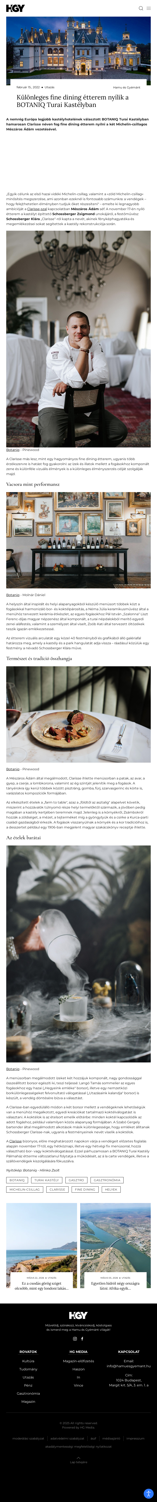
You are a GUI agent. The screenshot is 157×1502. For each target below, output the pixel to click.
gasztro (76, 1180)
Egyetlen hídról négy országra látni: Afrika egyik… (115, 1286)
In (78, 1377)
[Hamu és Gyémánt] (15, 8)
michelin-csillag (25, 1189)
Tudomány (28, 1369)
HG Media (87, 1427)
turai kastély (46, 1180)
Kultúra (28, 1361)
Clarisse (15, 1141)
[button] (149, 8)
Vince (78, 1385)
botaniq (17, 1180)
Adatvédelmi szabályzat (67, 1438)
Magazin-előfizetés (78, 1361)
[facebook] (82, 1339)
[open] (149, 1494)
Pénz (28, 1385)
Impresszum (135, 1438)
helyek (111, 1189)
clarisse (57, 1189)
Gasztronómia (28, 1393)
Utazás (28, 1377)
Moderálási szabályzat (28, 1438)
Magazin (28, 1402)
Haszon (78, 1369)
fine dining (85, 1189)
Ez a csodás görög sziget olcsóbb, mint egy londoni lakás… (42, 1286)
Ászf (93, 1438)
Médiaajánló (111, 1438)
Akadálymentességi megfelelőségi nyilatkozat (78, 1446)
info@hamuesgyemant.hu (129, 1366)
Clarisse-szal (37, 209)
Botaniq (13, 450)
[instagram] (75, 1339)
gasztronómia (107, 1180)
